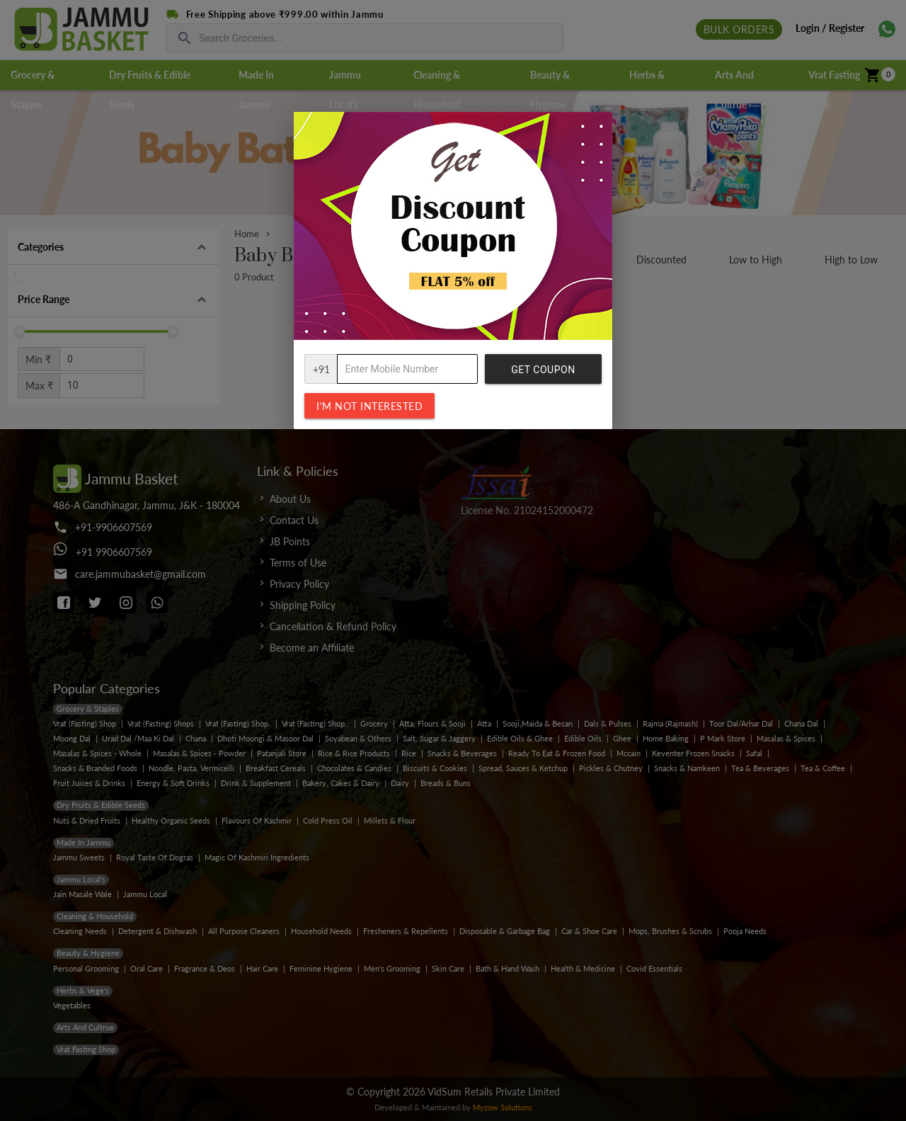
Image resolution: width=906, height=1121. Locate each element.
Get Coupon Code (543, 374)
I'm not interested (369, 406)
